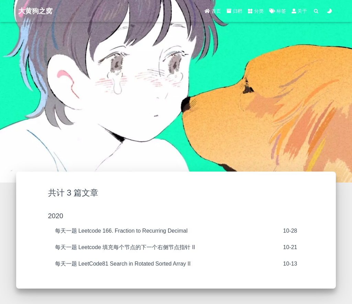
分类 (256, 11)
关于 (299, 11)
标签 (277, 11)
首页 (213, 11)
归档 (234, 11)
